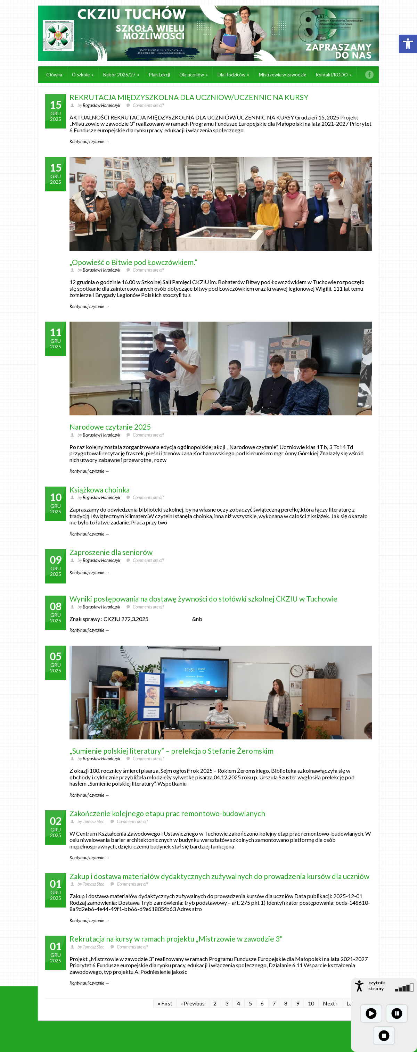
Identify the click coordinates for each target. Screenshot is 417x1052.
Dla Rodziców (233, 74)
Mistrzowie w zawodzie (282, 74)
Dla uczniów (194, 74)
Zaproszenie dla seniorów (111, 552)
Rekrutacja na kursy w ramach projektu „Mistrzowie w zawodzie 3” (176, 938)
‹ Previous (193, 1003)
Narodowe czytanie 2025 (110, 426)
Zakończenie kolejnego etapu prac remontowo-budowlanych (167, 813)
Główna (54, 74)
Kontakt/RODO (334, 74)
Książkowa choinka (100, 489)
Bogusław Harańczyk (101, 105)
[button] (408, 44)
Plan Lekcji (159, 74)
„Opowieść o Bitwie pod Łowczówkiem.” (133, 262)
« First (165, 1003)
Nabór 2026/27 (121, 74)
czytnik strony (376, 985)
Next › (330, 1003)
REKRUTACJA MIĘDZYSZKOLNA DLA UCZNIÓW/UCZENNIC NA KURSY (189, 97)
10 (311, 1003)
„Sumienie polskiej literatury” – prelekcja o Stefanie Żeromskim (171, 750)
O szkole (82, 74)
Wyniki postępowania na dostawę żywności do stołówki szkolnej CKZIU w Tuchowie (203, 598)
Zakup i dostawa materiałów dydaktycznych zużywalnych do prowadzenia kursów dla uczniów (219, 876)
